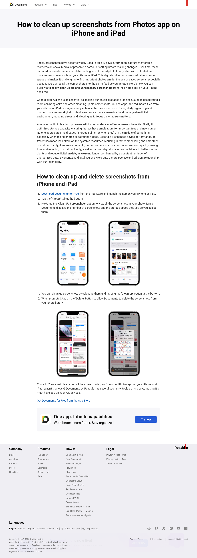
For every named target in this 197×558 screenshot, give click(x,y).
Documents (43, 459)
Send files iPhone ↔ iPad (78, 506)
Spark (40, 463)
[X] (164, 528)
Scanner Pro (43, 472)
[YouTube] (178, 528)
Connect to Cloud (74, 481)
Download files (73, 493)
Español (32, 528)
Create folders (72, 502)
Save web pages (73, 463)
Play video (71, 472)
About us (13, 459)
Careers (13, 463)
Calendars (42, 468)
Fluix (40, 476)
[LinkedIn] (186, 528)
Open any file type (74, 455)
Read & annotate (74, 489)
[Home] (18, 4)
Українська (92, 528)
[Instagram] (171, 528)
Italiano (50, 528)
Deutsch (22, 528)
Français (41, 528)
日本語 (59, 528)
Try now (146, 419)
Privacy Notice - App (116, 459)
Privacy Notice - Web (116, 455)
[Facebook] (156, 528)
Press (12, 468)
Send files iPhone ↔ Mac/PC (79, 511)
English (12, 528)
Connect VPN (72, 498)
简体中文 (80, 528)
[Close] (181, 536)
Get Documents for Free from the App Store (63, 400)
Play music (71, 468)
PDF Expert (43, 455)
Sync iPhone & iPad (75, 485)
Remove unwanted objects (78, 515)
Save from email (73, 459)
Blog (54, 4)
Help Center (14, 472)
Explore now (138, 542)
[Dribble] (149, 528)
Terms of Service (114, 463)
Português (69, 528)
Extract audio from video (77, 476)
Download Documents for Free (60, 193)
